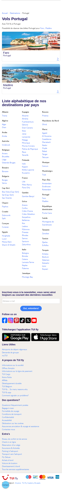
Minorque (26, 143)
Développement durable (11, 383)
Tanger (44, 154)
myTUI (4, 355)
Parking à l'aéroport (10, 451)
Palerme (25, 268)
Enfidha (45, 245)
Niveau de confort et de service (14, 439)
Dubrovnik (6, 215)
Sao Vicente (7, 198)
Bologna (25, 253)
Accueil (5, 13)
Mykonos (25, 229)
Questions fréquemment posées (15, 405)
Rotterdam (46, 189)
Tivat (44, 174)
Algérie (5, 120)
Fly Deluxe (6, 457)
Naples (24, 265)
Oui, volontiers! (31, 308)
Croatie (5, 211)
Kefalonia (25, 220)
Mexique (45, 162)
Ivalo (24, 163)
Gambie (25, 192)
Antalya (45, 254)
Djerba (44, 242)
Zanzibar (45, 233)
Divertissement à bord (11, 466)
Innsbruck (6, 145)
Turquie (45, 250)
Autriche (5, 141)
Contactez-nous (8, 429)
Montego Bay (27, 277)
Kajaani (25, 166)
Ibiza (24, 130)
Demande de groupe (10, 352)
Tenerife (25, 155)
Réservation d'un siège (11, 445)
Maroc (44, 129)
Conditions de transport (11, 414)
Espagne (25, 112)
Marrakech (46, 142)
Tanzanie (45, 229)
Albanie (5, 112)
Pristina (45, 115)
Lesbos (25, 226)
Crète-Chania (27, 211)
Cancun (45, 166)
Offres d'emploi (8, 368)
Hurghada (6, 235)
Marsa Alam (7, 242)
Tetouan (45, 157)
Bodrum (45, 257)
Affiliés (4, 380)
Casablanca (46, 139)
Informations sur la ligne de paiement (17, 371)
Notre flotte (7, 377)
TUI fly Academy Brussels (31, 483)
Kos (23, 223)
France (25, 178)
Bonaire (5, 167)
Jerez (24, 134)
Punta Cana (47, 213)
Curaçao (5, 223)
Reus (24, 152)
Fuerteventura (27, 121)
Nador (44, 145)
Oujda (44, 148)
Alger (4, 124)
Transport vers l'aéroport (12, 454)
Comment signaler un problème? (15, 395)
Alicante (25, 115)
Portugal (45, 194)
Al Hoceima (46, 136)
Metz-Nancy (27, 184)
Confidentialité (8, 417)
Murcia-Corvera (28, 146)
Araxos (24, 205)
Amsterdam (47, 183)
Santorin (25, 241)
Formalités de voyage (10, 411)
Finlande (25, 160)
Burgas (5, 180)
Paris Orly (26, 187)
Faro (42, 28)
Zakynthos (26, 244)
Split (4, 218)
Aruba (4, 132)
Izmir (44, 266)
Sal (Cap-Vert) (8, 195)
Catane (25, 259)
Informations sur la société (12, 365)
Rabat (44, 151)
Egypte (5, 232)
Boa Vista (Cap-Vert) (10, 192)
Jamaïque (26, 273)
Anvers (4, 153)
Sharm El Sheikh (8, 245)
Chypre (5, 203)
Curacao (5, 227)
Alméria (25, 118)
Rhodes (25, 235)
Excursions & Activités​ (11, 448)
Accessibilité (7, 420)
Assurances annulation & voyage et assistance (20, 426)
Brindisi (25, 256)
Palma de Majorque (30, 149)
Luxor (4, 238)
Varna (4, 183)
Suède (45, 218)
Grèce (24, 201)
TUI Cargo (6, 374)
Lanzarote (26, 137)
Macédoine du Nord (50, 120)
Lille (23, 181)
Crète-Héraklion (28, 214)
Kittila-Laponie (28, 169)
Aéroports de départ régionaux (14, 349)
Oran (4, 127)
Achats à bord (7, 460)
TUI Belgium (7, 386)
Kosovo (45, 112)
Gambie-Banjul (28, 196)
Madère (48, 28)
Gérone (25, 124)
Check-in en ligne (9, 442)
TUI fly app (6, 392)
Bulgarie (5, 176)
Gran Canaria (27, 127)
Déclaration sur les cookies (12, 423)
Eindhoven (46, 186)
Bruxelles (5, 156)
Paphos (5, 206)
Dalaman (45, 260)
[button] (5, 484)
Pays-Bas (46, 179)
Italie (24, 249)
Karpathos (26, 217)
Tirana (4, 115)
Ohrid (44, 124)
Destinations (15, 13)
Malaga (25, 140)
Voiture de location (9, 463)
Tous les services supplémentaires (15, 469)
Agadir (44, 133)
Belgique (6, 150)
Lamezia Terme (28, 262)
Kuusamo (26, 173)
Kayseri (45, 269)
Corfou (25, 208)
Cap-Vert (6, 188)
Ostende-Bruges (8, 162)
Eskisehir (45, 263)
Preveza (25, 232)
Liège (4, 159)
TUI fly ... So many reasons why (15, 389)
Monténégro (47, 171)
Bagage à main (8, 408)
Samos (24, 238)
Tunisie (45, 238)
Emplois (18, 483)
